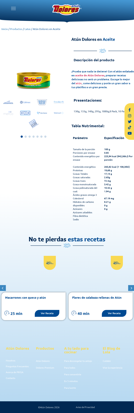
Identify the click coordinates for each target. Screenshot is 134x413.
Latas (28, 28)
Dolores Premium (46, 367)
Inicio (4, 28)
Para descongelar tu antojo (80, 360)
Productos (16, 28)
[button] (22, 137)
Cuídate (107, 360)
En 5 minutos (71, 380)
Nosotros (11, 360)
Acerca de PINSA (15, 374)
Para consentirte (74, 374)
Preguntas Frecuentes (18, 367)
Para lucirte (71, 387)
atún (79, 83)
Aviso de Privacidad (85, 407)
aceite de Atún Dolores (89, 75)
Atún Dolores (44, 360)
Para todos (70, 367)
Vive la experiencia (114, 367)
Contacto (11, 380)
